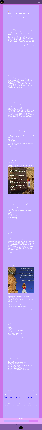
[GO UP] (35, 429)
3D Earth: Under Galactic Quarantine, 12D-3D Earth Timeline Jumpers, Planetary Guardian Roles (9, 403)
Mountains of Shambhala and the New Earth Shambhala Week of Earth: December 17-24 (21, 403)
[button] (22, 2)
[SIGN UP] (33, 421)
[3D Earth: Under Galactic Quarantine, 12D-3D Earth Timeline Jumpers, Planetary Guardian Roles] (9, 398)
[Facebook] (5, 429)
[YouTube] (4, 429)
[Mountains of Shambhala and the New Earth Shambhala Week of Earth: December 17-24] (21, 398)
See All (37, 394)
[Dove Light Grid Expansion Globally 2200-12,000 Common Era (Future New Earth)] (32, 398)
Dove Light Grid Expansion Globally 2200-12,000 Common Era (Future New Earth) (32, 403)
